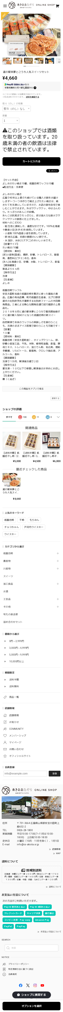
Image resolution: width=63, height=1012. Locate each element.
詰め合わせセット (13, 622)
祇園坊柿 (8, 553)
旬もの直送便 (10, 614)
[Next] (58, 35)
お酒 (5, 591)
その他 (7, 606)
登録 (54, 773)
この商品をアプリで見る (31, 388)
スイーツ (8, 576)
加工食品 (8, 583)
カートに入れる (31, 161)
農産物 (7, 561)
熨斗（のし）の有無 (13, 103)
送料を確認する (32, 97)
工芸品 (7, 599)
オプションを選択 (32, 1006)
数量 (5, 115)
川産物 (7, 568)
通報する (55, 398)
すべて (9, 417)
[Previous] (4, 35)
